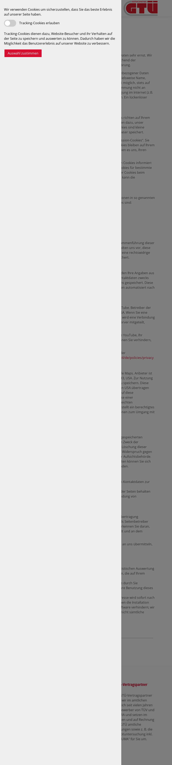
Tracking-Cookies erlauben (39, 23)
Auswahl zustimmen (23, 53)
